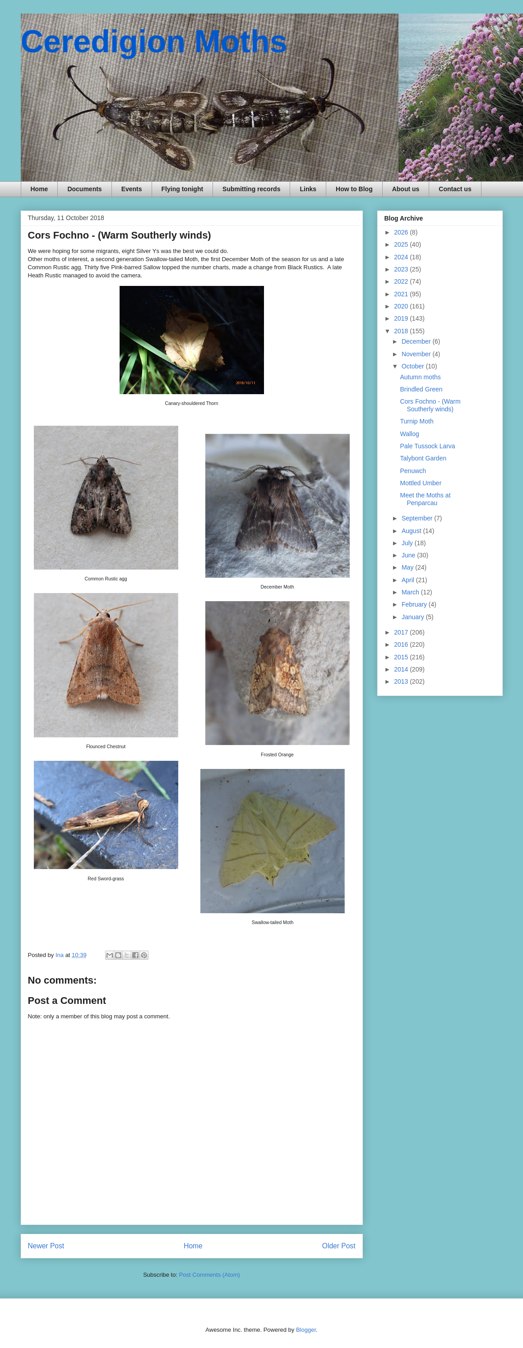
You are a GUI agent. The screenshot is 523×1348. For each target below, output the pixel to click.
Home (39, 189)
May (408, 567)
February (415, 604)
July (408, 543)
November (417, 354)
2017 (402, 632)
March (411, 592)
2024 (402, 257)
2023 (402, 269)
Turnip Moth (416, 421)
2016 (402, 644)
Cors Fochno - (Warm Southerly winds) (430, 405)
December (417, 341)
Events (131, 189)
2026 (402, 232)
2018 (402, 331)
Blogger (306, 1329)
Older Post (339, 1246)
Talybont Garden (423, 458)
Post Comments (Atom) (209, 1274)
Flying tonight (183, 189)
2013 (402, 681)
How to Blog (354, 189)
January (414, 617)
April (409, 580)
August (412, 530)
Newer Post (46, 1246)
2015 (402, 657)
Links (308, 189)
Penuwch (413, 470)
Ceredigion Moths (154, 41)
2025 (402, 244)
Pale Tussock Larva (427, 446)
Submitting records (251, 189)
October (414, 366)
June (409, 555)
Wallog (409, 433)
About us (406, 189)
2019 (402, 318)
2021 (402, 294)
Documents (84, 189)
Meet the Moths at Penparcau (425, 499)
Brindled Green (421, 389)
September (418, 518)
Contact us (455, 189)
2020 (402, 306)
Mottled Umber (420, 483)
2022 (402, 281)
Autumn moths (420, 377)
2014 (402, 669)
